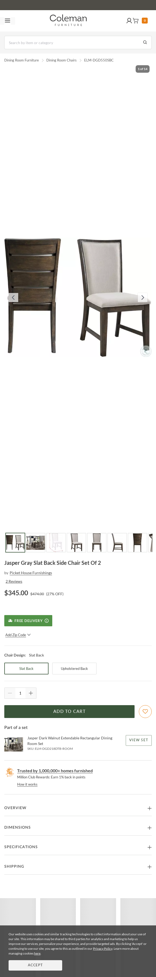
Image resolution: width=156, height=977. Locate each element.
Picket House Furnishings (31, 572)
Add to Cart (69, 711)
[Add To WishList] (145, 711)
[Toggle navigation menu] (7, 21)
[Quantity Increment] (30, 693)
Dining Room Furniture (21, 60)
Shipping (14, 866)
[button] (129, 20)
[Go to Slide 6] (117, 542)
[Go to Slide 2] (35, 542)
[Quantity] (20, 693)
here (37, 953)
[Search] (78, 42)
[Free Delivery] (28, 620)
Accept (35, 965)
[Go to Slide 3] (56, 542)
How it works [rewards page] (27, 784)
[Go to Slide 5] (96, 542)
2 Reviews (14, 581)
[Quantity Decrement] (10, 693)
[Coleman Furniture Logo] (68, 20)
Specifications (21, 847)
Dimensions (17, 827)
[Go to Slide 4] (76, 542)
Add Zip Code (18, 635)
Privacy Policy (102, 949)
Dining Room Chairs (61, 60)
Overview (15, 808)
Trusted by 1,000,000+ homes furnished (55, 770)
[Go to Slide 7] (137, 542)
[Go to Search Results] (145, 42)
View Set (138, 740)
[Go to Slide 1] (15, 542)
